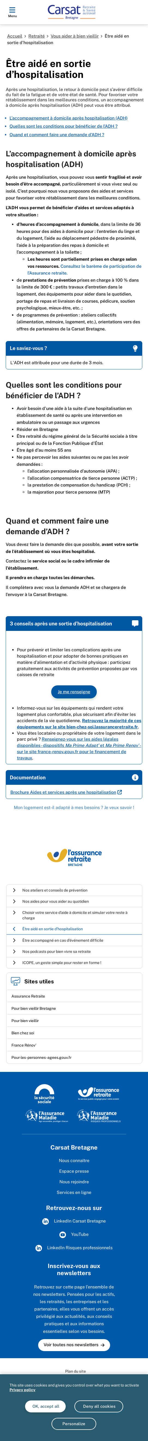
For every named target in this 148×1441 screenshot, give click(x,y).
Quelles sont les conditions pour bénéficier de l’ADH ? (63, 126)
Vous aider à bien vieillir (75, 36)
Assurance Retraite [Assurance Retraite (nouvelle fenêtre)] (28, 996)
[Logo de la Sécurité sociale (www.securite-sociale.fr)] (44, 1093)
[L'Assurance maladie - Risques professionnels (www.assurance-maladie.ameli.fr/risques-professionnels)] (98, 1115)
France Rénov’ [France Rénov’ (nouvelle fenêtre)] (23, 1045)
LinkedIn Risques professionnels (74, 1248)
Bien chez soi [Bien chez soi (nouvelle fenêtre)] (22, 1033)
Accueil (14, 36)
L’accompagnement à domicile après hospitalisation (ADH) (69, 118)
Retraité (36, 36)
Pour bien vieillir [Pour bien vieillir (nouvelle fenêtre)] (25, 1021)
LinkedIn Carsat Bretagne (74, 1221)
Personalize (73, 1423)
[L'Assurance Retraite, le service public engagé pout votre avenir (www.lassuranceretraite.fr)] (98, 1093)
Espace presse (74, 1171)
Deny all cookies (99, 1406)
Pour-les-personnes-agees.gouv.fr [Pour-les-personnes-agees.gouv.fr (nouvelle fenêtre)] (41, 1057)
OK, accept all (45, 1406)
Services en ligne (74, 1192)
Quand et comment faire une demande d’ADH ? (57, 134)
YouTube (74, 1235)
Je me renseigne (74, 691)
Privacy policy (22, 1390)
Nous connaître (74, 1160)
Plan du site (75, 1371)
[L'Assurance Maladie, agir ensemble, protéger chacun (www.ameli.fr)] (47, 1115)
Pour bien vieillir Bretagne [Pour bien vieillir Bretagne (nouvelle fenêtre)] (33, 1008)
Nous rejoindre (74, 1181)
